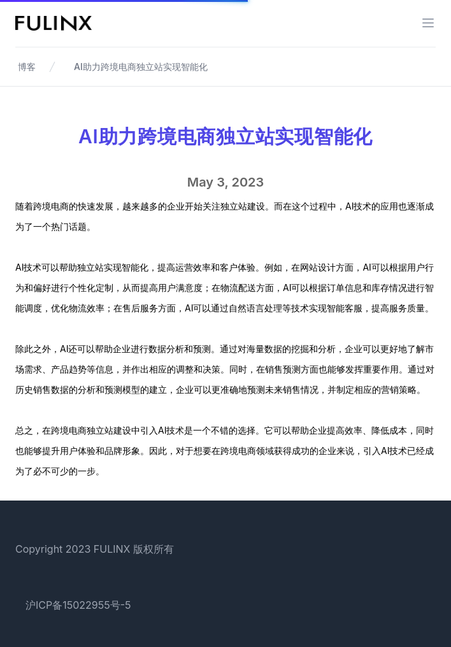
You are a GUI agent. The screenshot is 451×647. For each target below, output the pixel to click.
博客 (27, 66)
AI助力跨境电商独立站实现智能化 (141, 66)
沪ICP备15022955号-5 (78, 605)
